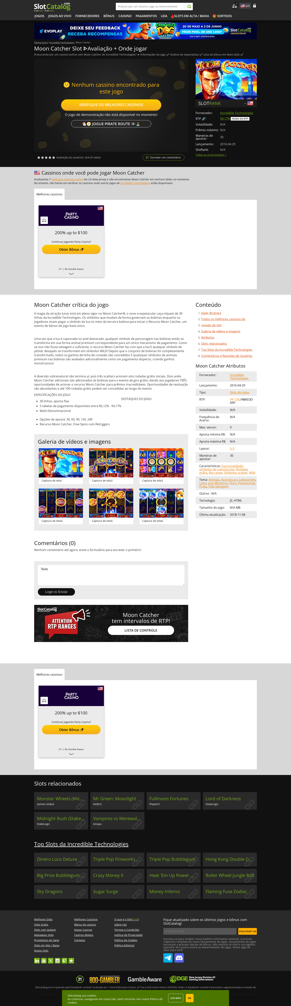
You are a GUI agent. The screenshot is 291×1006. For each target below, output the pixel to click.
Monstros (221, 483)
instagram (57, 959)
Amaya (97, 824)
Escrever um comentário (165, 157)
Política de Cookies (125, 940)
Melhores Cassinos (86, 919)
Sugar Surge (105, 891)
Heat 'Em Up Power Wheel (175, 875)
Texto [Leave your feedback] (111, 575)
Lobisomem (247, 480)
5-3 (232, 448)
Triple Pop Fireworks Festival (118, 859)
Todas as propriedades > (211, 155)
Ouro (233, 483)
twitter (50, 959)
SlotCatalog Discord (179, 956)
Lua (210, 483)
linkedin (37, 959)
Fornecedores (87, 16)
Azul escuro (229, 480)
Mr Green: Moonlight (114, 798)
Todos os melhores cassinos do (223, 319)
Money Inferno (164, 891)
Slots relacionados (214, 344)
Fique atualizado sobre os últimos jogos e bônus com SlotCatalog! (205, 921)
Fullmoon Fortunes (168, 798)
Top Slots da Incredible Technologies (226, 350)
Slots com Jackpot (45, 930)
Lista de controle (141, 630)
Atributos (207, 337)
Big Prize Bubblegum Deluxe (62, 875)
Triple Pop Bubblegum (172, 859)
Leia (164, 16)
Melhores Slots (43, 919)
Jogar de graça (211, 313)
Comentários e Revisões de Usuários (226, 356)
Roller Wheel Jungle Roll (230, 875)
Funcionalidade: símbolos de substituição (221, 467)
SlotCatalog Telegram (168, 956)
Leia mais (175, 998)
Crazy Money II (108, 875)
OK (189, 998)
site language (242, 5)
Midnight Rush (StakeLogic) (62, 818)
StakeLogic (212, 804)
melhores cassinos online (67, 179)
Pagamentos (146, 16)
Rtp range (216, 473)
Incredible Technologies (236, 113)
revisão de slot (211, 325)
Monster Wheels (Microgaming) (62, 798)
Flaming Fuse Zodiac (226, 891)
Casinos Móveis (83, 935)
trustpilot (71, 959)
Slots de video (239, 392)
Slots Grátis (41, 924)
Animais (214, 480)
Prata (203, 486)
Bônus (108, 16)
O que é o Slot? (126, 919)
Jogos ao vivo (59, 16)
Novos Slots (41, 950)
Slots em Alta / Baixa (191, 16)
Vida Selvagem (218, 486)
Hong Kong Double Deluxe (231, 859)
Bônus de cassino (85, 924)
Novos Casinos (83, 930)
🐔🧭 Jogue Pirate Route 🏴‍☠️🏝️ (111, 123)
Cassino (125, 16)
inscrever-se (247, 931)
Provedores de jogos (46, 940)
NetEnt (97, 804)
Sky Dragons (49, 891)
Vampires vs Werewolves (118, 818)
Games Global (45, 804)
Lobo (202, 483)
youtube (44, 959)
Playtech (154, 804)
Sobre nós (120, 924)
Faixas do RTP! (240, 118)
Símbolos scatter (236, 473)
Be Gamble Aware (74, 269)
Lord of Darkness (223, 798)
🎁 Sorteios (222, 16)
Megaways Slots (44, 935)
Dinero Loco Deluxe (57, 859)
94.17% (225, 118)
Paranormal (246, 483)
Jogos (39, 16)
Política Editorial (124, 945)
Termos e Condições (126, 930)
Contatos (79, 940)
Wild (252, 473)
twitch (64, 959)
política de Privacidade (128, 935)
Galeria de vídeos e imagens (220, 331)
